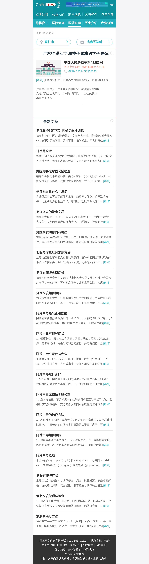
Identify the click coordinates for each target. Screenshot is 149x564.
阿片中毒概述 (45, 455)
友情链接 (73, 549)
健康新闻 (42, 14)
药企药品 (58, 14)
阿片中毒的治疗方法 (50, 415)
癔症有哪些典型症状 (50, 273)
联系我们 (75, 545)
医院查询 (74, 23)
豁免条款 (60, 549)
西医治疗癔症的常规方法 (53, 252)
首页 (39, 32)
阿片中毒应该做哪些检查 (53, 394)
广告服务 (62, 545)
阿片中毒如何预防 (48, 435)
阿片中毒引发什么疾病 (51, 354)
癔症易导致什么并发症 (51, 191)
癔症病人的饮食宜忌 (50, 212)
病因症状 (74, 14)
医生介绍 (91, 23)
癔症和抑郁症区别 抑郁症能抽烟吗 (60, 130)
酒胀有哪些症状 (47, 475)
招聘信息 (88, 545)
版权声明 (100, 545)
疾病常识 (91, 14)
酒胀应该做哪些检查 (50, 496)
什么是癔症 (44, 151)
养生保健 (107, 14)
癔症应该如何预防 (48, 293)
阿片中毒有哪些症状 (50, 333)
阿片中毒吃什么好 (48, 374)
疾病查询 (107, 23)
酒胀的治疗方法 (47, 516)
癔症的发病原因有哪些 (51, 232)
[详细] (106, 140)
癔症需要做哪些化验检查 (53, 171)
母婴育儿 (42, 23)
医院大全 (58, 23)
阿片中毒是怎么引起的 (51, 313)
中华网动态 (87, 549)
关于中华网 (48, 545)
